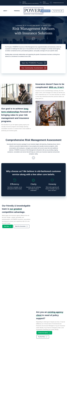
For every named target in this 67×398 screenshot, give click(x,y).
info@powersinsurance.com (58, 2)
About (6, 11)
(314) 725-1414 (46, 3)
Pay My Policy (57, 10)
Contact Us (45, 10)
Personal (17, 10)
